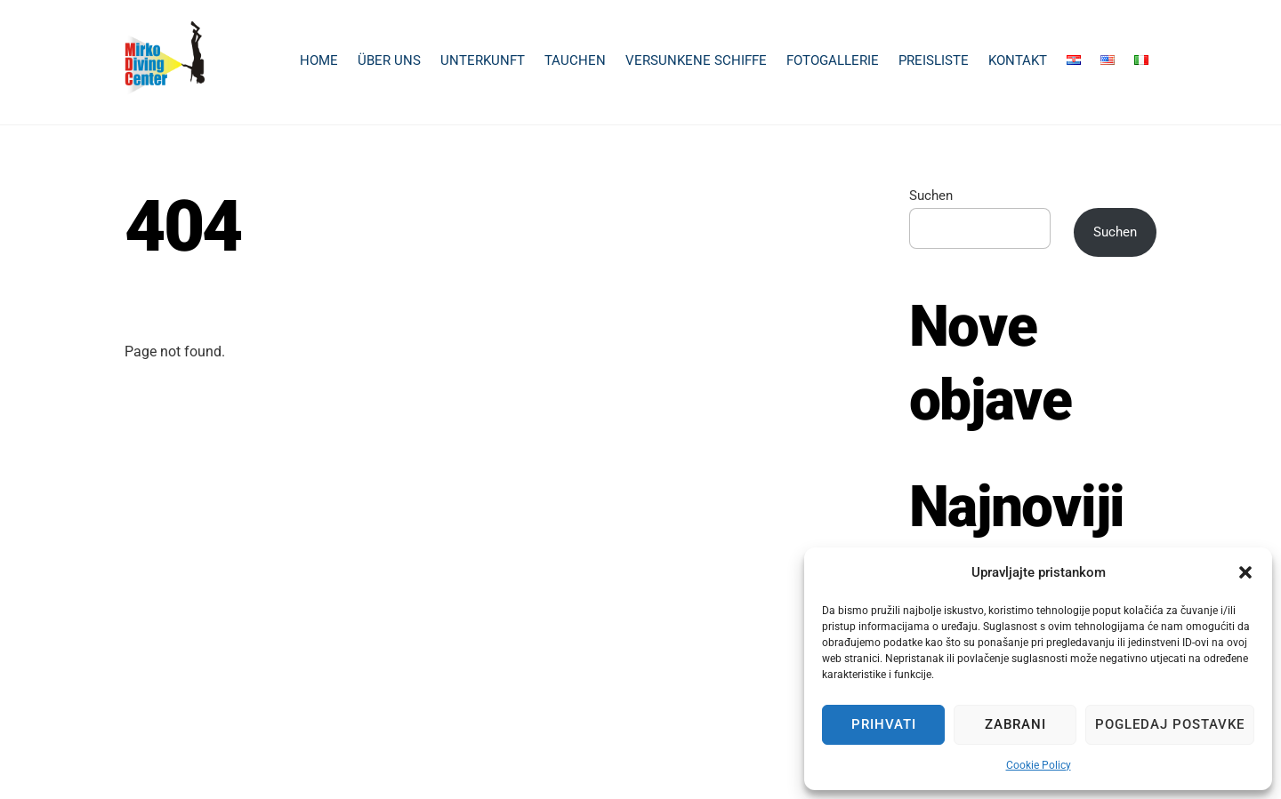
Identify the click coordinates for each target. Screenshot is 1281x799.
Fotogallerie (832, 60)
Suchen (931, 196)
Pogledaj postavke (1170, 724)
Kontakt (1017, 60)
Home (319, 60)
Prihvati (883, 724)
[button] (1245, 572)
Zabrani (1015, 724)
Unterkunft (482, 60)
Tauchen (575, 60)
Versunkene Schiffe (696, 60)
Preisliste (933, 60)
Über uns (389, 60)
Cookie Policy (1038, 765)
